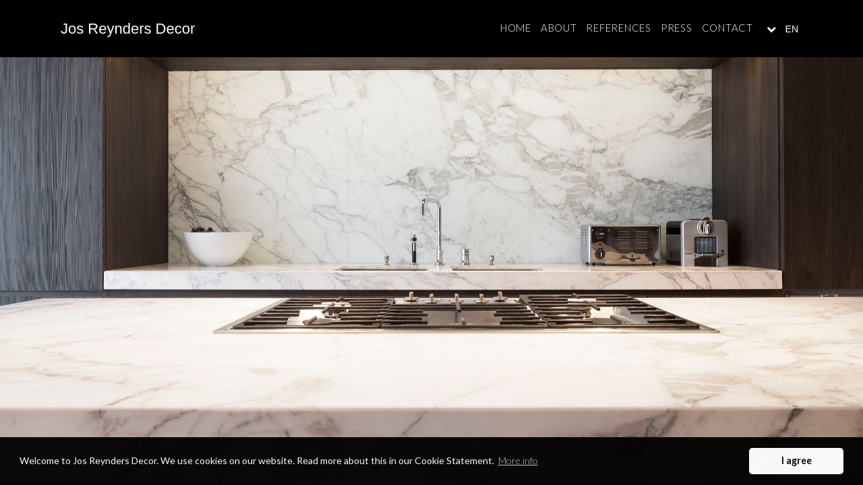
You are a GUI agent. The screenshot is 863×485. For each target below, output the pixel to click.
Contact (727, 28)
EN (790, 29)
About (559, 28)
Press (676, 28)
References (618, 28)
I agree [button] (796, 460)
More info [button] (518, 460)
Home (515, 28)
